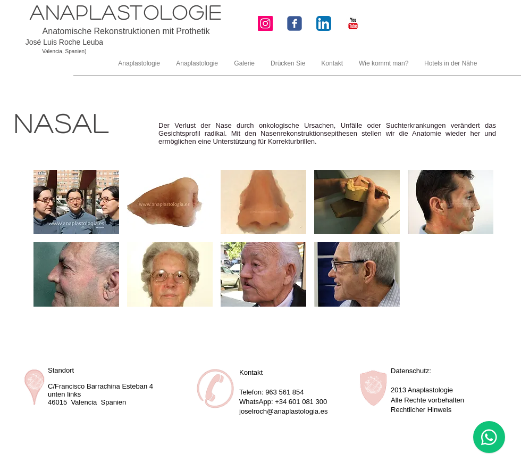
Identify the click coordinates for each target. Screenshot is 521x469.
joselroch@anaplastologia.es (283, 411)
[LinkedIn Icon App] (323, 23)
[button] (76, 202)
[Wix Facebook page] (294, 23)
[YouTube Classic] (353, 23)
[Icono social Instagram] (265, 23)
